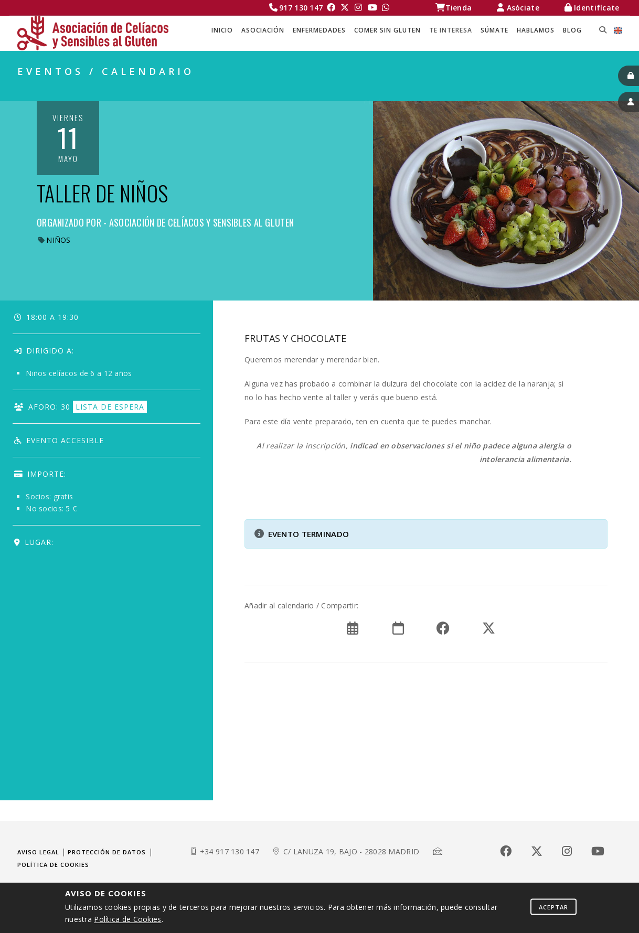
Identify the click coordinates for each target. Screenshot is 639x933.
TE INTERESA (450, 30)
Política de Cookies (127, 919)
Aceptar (553, 906)
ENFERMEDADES (319, 30)
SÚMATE (494, 30)
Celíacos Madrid (401, 89)
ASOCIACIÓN (262, 30)
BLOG (572, 30)
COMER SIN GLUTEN (387, 30)
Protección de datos (107, 852)
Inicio (222, 30)
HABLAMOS (536, 30)
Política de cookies (53, 864)
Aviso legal (38, 852)
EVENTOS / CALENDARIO (573, 89)
